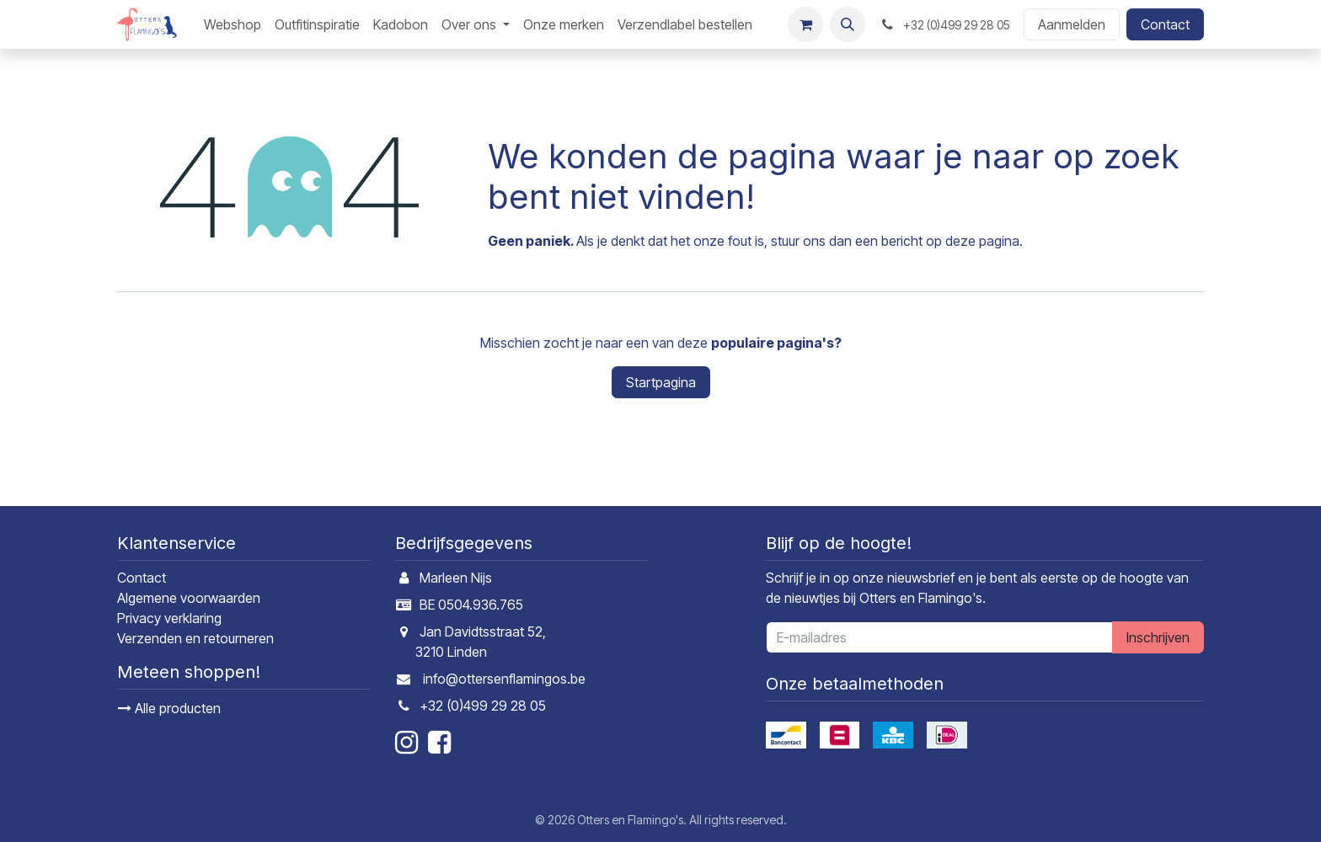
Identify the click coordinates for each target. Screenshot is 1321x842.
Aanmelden (1071, 24)
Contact (1165, 24)
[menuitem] (232, 24)
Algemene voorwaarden (188, 597)
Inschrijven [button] (1158, 637)
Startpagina (661, 382)
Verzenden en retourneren (195, 638)
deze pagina (982, 240)
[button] (847, 24)
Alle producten (169, 708)
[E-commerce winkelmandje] (805, 24)
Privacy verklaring (169, 618)
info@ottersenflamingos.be (504, 678)
